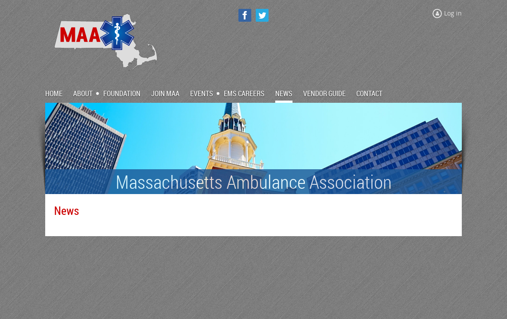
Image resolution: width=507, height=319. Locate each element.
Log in (453, 13)
